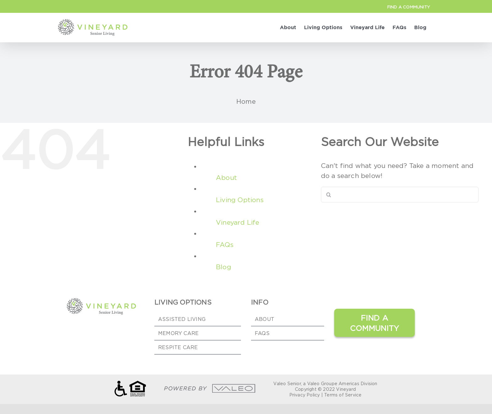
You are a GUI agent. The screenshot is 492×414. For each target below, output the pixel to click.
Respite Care (178, 347)
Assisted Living (182, 319)
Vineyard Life (237, 222)
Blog (223, 266)
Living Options (240, 199)
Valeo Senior (287, 383)
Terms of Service (342, 394)
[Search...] (400, 194)
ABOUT (264, 319)
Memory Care (178, 333)
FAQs (224, 244)
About (226, 177)
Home (246, 101)
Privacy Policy (304, 394)
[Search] (329, 194)
